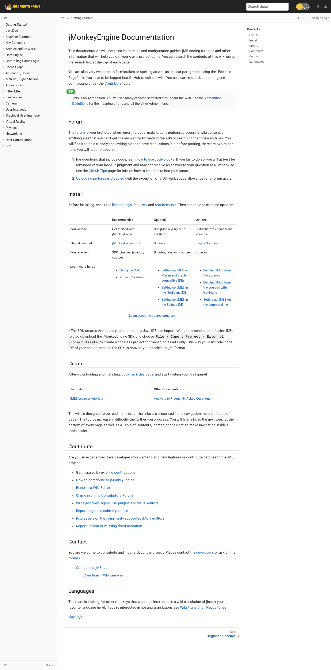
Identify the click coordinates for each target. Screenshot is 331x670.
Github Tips (98, 171)
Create (253, 45)
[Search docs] (267, 7)
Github (322, 7)
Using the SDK (130, 270)
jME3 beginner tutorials (86, 398)
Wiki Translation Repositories (203, 607)
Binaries (159, 243)
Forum (253, 35)
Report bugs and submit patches (102, 511)
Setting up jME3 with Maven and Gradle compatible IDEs (175, 275)
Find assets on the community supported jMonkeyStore (120, 518)
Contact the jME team (93, 567)
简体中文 (75, 617)
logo (128, 205)
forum (80, 132)
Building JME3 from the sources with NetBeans (217, 287)
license (117, 205)
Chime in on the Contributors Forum (104, 495)
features (140, 205)
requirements (165, 205)
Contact (254, 56)
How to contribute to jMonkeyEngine (105, 480)
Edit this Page (319, 18)
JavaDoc (12, 31)
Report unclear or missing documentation (109, 526)
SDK (9, 146)
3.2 (299, 18)
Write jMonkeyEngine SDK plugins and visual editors (117, 503)
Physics (11, 128)
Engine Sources (207, 243)
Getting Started (16, 24)
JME (6, 18)
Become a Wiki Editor (93, 488)
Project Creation (131, 277)
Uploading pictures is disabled (100, 178)
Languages (256, 61)
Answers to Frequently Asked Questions (182, 398)
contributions (125, 472)
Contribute (112, 83)
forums (74, 558)
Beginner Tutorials (18, 37)
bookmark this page (137, 374)
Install (253, 40)
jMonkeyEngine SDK (126, 243)
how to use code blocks (155, 159)
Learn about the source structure (152, 316)
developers (205, 552)
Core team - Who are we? (103, 575)
